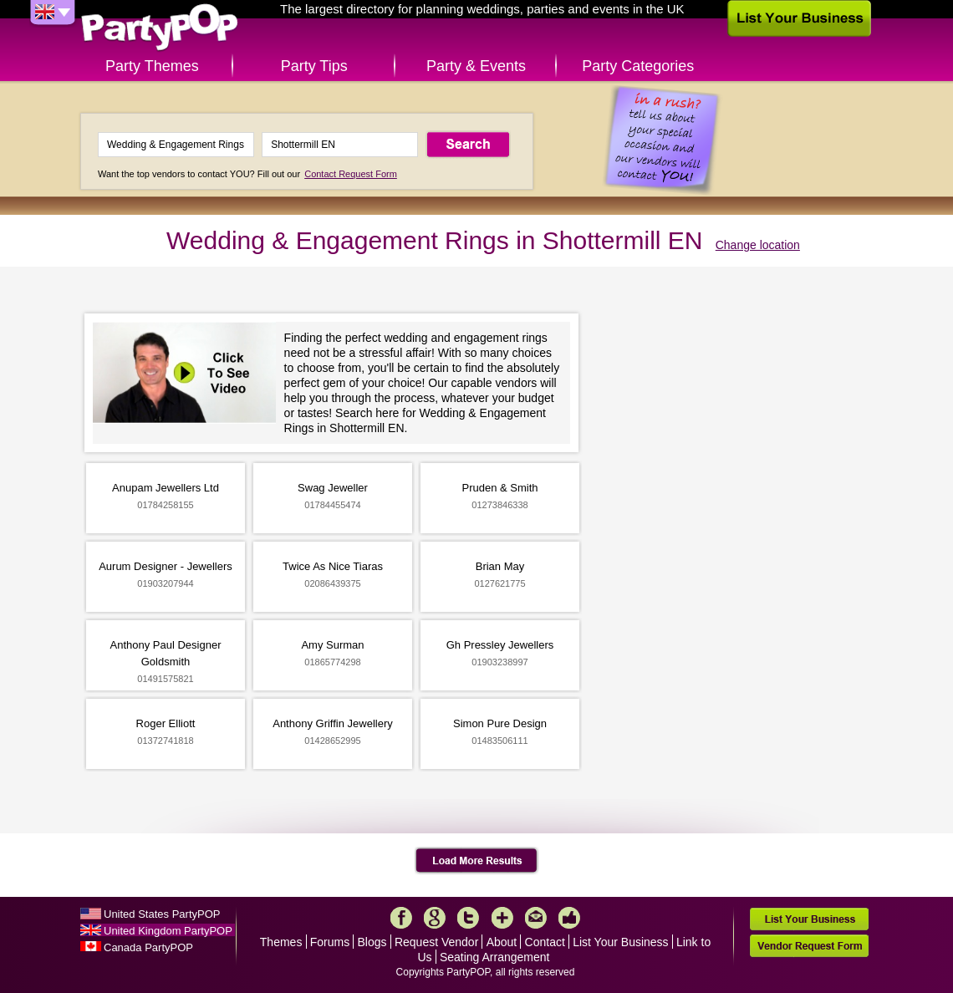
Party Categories (638, 66)
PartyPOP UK (159, 28)
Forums (329, 942)
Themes (281, 942)
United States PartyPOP (162, 914)
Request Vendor (436, 942)
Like (569, 918)
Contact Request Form (350, 174)
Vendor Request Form (809, 946)
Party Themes (152, 66)
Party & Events (476, 66)
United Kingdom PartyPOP (168, 930)
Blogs (372, 942)
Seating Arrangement (495, 957)
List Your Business (620, 942)
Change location (758, 245)
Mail (536, 918)
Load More (477, 861)
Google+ (435, 918)
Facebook (401, 918)
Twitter (468, 918)
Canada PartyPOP (148, 947)
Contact (545, 942)
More (502, 918)
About (502, 942)
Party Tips (314, 66)
